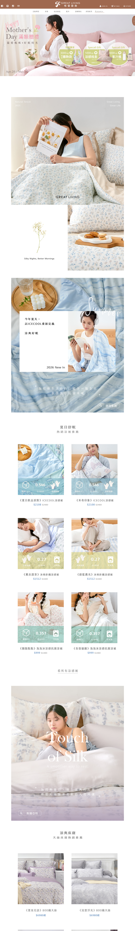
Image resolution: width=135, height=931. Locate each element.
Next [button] (131, 45)
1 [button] (63, 75)
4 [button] (72, 75)
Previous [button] (3, 45)
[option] (67, 45)
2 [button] (66, 75)
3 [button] (69, 75)
